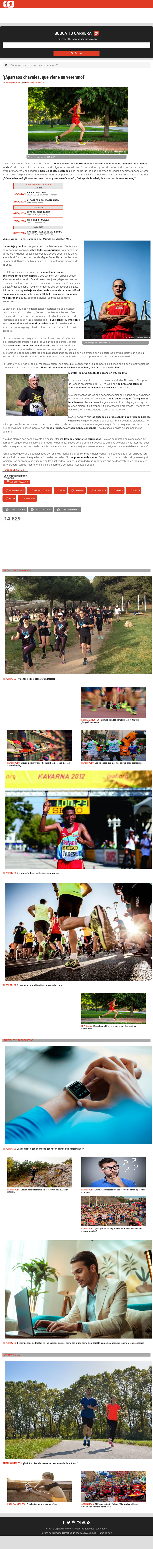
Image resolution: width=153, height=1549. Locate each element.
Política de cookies (74, 1546)
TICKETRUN (39, 37)
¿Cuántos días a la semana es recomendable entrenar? (50, 1476)
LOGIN (131, 37)
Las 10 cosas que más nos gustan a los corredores (118, 776)
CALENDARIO (21, 37)
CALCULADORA (113, 37)
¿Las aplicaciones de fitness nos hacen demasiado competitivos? (50, 1162)
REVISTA (55, 37)
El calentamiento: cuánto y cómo (42, 1517)
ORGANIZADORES (90, 37)
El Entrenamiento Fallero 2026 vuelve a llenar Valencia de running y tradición (109, 1518)
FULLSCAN (70, 37)
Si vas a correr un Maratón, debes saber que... (40, 998)
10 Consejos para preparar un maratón (36, 692)
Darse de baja (105, 1546)
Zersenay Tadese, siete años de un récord (38, 886)
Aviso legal (90, 1546)
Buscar (76, 66)
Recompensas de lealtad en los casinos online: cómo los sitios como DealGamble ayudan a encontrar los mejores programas (80, 1356)
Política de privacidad (52, 1546)
